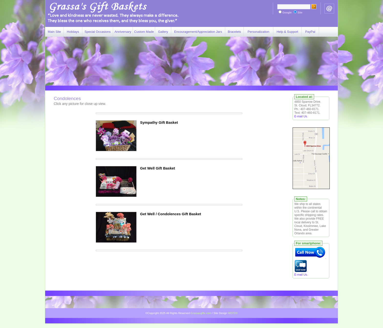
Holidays (73, 32)
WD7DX (233, 313)
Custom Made (144, 32)
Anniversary (123, 32)
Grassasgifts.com (201, 313)
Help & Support (287, 32)
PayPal (310, 32)
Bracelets (234, 32)
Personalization (258, 32)
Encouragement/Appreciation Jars (198, 32)
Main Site (54, 32)
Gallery (163, 32)
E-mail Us (300, 116)
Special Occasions (98, 32)
